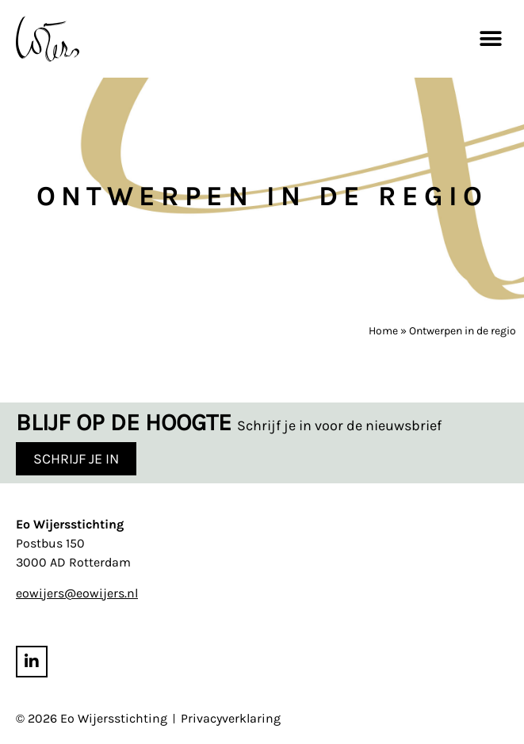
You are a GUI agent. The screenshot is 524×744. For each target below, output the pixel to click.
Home (383, 331)
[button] (490, 38)
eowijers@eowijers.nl (77, 593)
